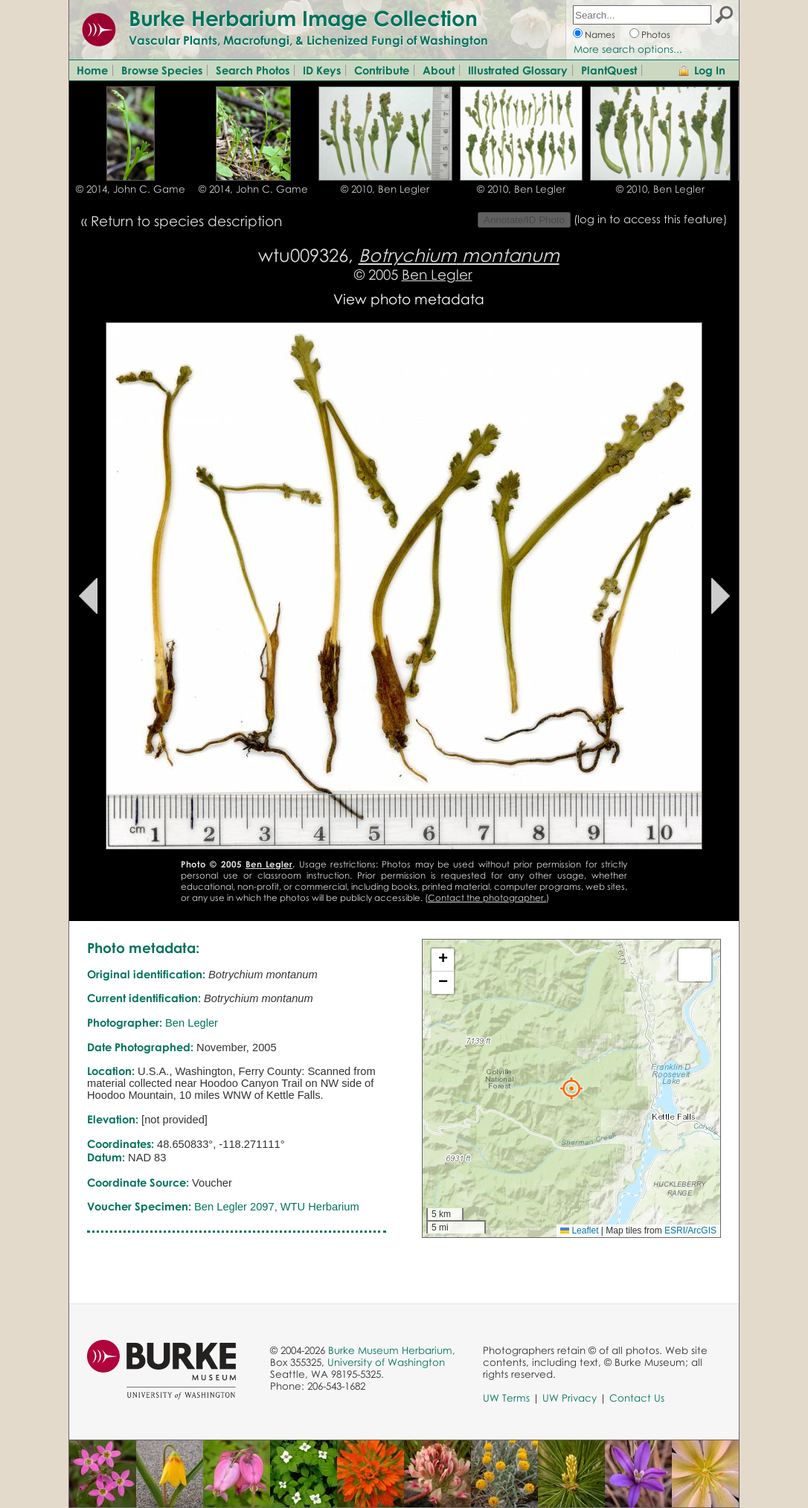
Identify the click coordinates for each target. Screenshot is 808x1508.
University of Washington (386, 1362)
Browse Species (161, 70)
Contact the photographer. (487, 897)
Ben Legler (437, 274)
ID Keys (322, 70)
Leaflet (579, 1230)
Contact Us (636, 1398)
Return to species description (186, 220)
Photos (655, 34)
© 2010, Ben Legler (385, 189)
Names (600, 34)
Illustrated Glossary (518, 70)
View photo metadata (408, 298)
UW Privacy (569, 1398)
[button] (571, 1088)
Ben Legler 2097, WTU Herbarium (276, 1207)
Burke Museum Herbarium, (391, 1350)
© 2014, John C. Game (130, 189)
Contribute (381, 70)
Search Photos (252, 70)
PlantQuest (609, 70)
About (439, 70)
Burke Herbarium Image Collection (303, 18)
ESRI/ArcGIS (690, 1230)
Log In (709, 70)
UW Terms (506, 1398)
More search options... (628, 49)
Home (92, 70)
